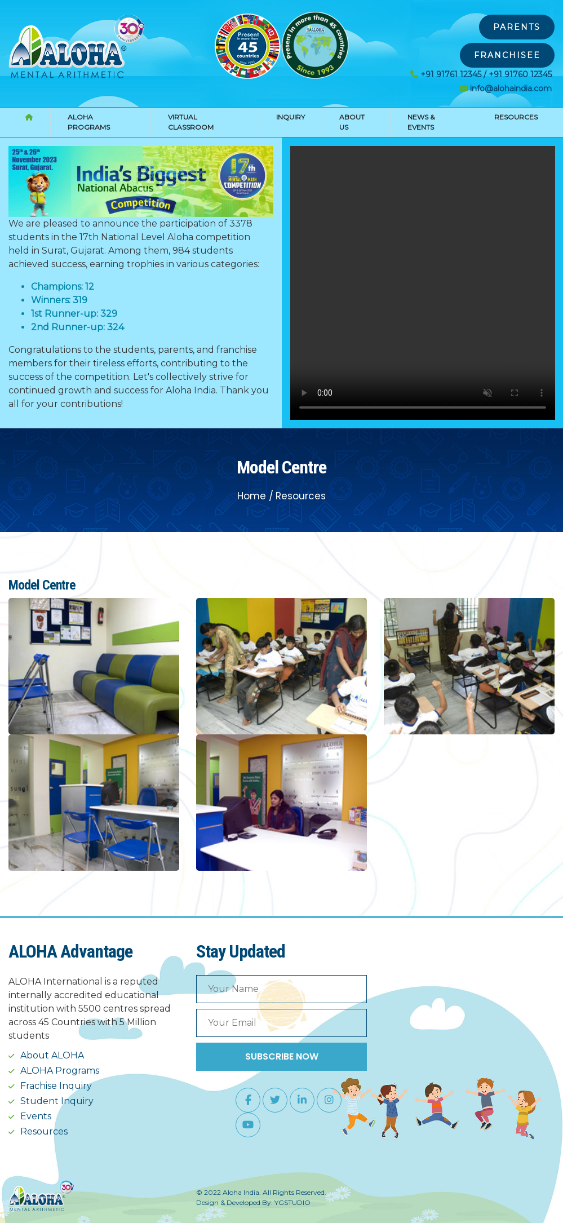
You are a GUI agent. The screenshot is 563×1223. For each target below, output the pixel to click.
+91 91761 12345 (450, 74)
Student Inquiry (57, 1101)
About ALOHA (52, 1055)
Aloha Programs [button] (89, 122)
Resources (301, 496)
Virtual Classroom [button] (191, 122)
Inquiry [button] (290, 117)
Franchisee (507, 55)
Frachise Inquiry (56, 1085)
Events (35, 1116)
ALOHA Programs (59, 1070)
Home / (255, 496)
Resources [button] (516, 117)
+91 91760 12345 (520, 74)
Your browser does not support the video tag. (422, 283)
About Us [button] (352, 122)
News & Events (421, 122)
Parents (516, 27)
